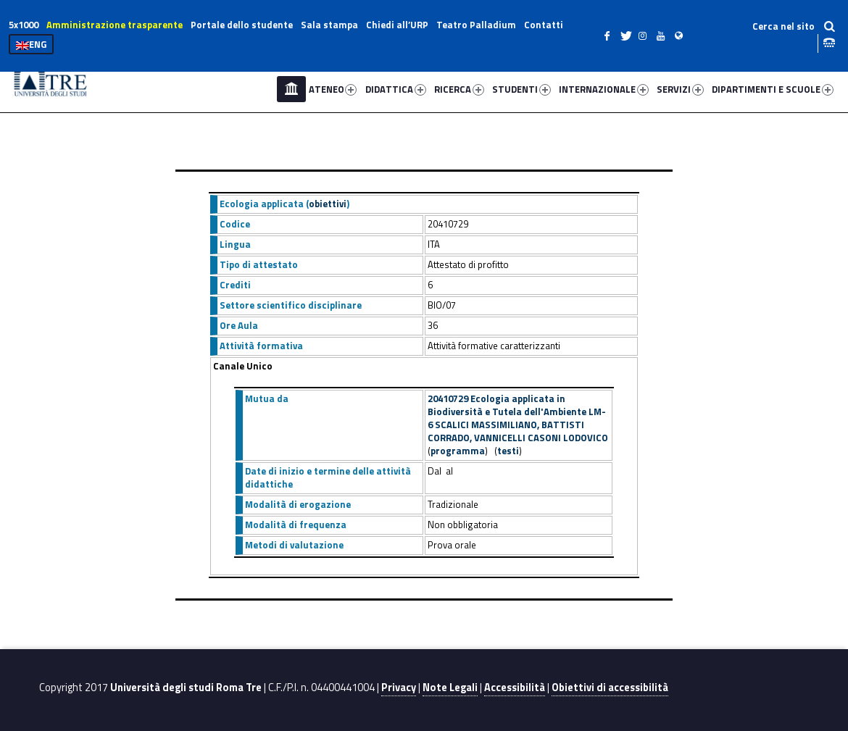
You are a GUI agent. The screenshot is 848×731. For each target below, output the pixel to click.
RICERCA (459, 89)
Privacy (398, 688)
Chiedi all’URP (397, 24)
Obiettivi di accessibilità (610, 688)
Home (291, 89)
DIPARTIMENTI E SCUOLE (773, 89)
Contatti (543, 24)
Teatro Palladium (476, 24)
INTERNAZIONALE (604, 89)
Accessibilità (514, 688)
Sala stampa (329, 24)
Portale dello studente (242, 24)
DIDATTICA (395, 89)
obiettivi (327, 203)
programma (458, 450)
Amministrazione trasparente (114, 24)
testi (508, 450)
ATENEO (333, 89)
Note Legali (450, 688)
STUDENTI (521, 89)
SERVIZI (680, 89)
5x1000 (23, 24)
